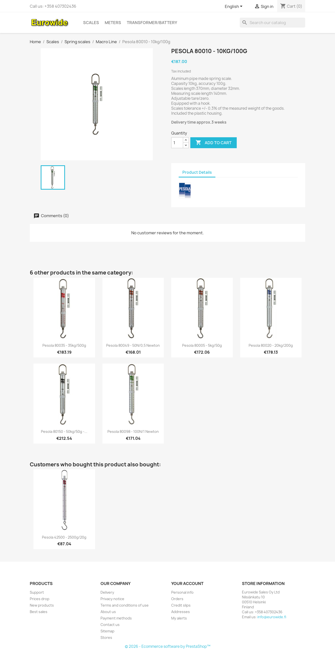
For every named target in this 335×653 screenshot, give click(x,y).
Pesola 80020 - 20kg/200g (271, 345)
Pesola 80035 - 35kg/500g (64, 345)
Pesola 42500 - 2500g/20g (64, 537)
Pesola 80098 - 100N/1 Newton (133, 431)
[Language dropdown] (234, 7)
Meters (113, 22)
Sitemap (107, 631)
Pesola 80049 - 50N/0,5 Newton (133, 345)
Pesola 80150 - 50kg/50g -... (64, 431)
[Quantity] (177, 142)
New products (42, 605)
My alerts (179, 618)
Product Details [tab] (197, 172)
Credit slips (181, 605)
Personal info (182, 592)
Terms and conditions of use (124, 605)
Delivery (107, 592)
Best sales (38, 611)
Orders (177, 598)
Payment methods (116, 618)
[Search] (272, 23)
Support (37, 592)
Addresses (180, 611)
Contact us (110, 624)
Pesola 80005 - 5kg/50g (202, 345)
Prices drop (39, 598)
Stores (106, 637)
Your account (187, 583)
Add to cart (214, 142)
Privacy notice (112, 598)
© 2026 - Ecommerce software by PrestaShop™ (167, 646)
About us (108, 611)
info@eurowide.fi (271, 617)
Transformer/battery (152, 22)
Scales (91, 22)
